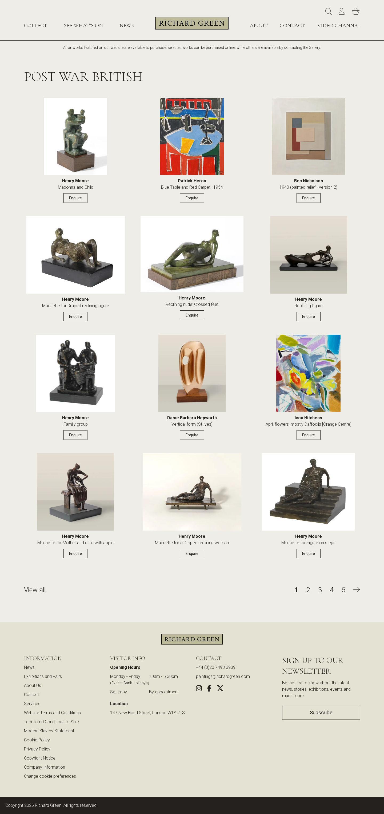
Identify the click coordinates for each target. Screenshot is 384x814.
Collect (35, 25)
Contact (292, 25)
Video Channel (338, 25)
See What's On (83, 25)
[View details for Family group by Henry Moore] (75, 375)
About (259, 25)
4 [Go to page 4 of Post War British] (332, 590)
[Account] (343, 12)
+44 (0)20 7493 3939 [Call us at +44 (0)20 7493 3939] (215, 667)
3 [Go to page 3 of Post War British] (320, 590)
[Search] (329, 12)
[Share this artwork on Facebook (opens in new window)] (209, 689)
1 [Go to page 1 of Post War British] (296, 590)
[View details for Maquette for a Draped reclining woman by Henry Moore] (192, 493)
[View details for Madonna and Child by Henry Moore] (75, 138)
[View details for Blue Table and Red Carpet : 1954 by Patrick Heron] (192, 138)
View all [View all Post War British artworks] (35, 590)
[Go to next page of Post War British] (356, 590)
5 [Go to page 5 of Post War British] (343, 590)
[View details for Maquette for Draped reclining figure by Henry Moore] (75, 256)
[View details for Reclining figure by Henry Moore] (308, 256)
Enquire (75, 198)
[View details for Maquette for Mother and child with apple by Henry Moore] (75, 493)
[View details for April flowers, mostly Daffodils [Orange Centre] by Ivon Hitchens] (308, 375)
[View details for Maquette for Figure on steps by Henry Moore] (308, 493)
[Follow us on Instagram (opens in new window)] (199, 689)
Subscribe (321, 713)
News (126, 25)
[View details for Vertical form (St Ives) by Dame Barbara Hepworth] (192, 375)
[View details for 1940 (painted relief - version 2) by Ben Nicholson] (308, 138)
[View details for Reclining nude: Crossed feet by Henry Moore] (192, 255)
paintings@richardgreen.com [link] (223, 676)
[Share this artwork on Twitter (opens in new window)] (220, 689)
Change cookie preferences (50, 776)
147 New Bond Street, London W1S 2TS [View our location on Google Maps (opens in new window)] (147, 712)
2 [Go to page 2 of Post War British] (308, 590)
